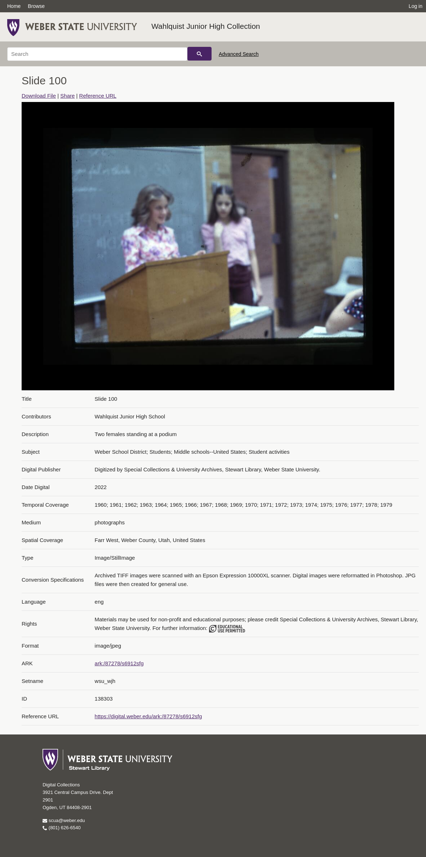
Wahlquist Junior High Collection (205, 26)
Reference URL (97, 96)
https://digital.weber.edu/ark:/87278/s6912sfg (148, 716)
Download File (39, 96)
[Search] (97, 54)
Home (14, 6)
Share (67, 96)
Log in (415, 6)
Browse (36, 6)
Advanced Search (239, 54)
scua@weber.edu (64, 820)
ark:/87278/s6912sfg (119, 663)
